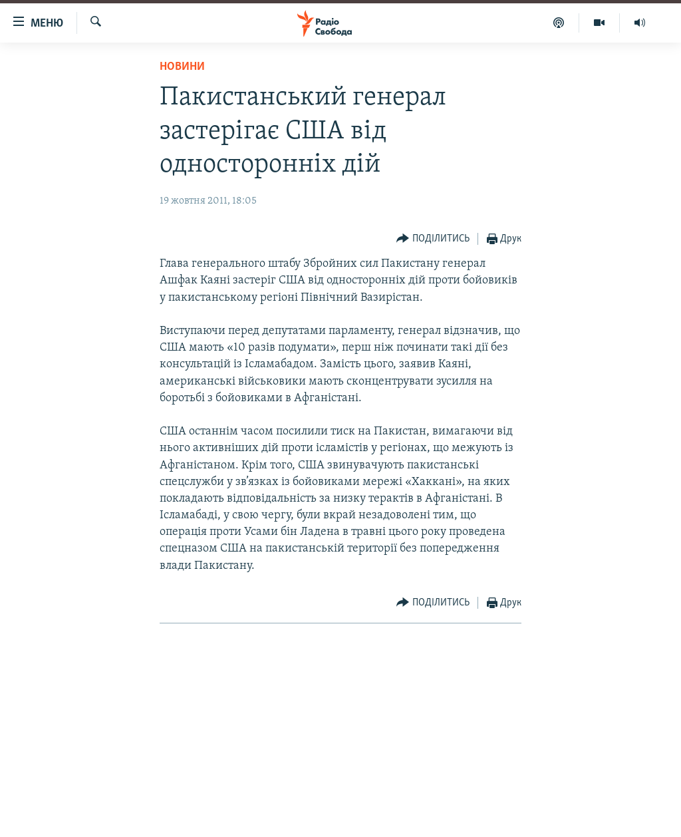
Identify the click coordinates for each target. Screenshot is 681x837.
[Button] (433, 239)
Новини (182, 67)
